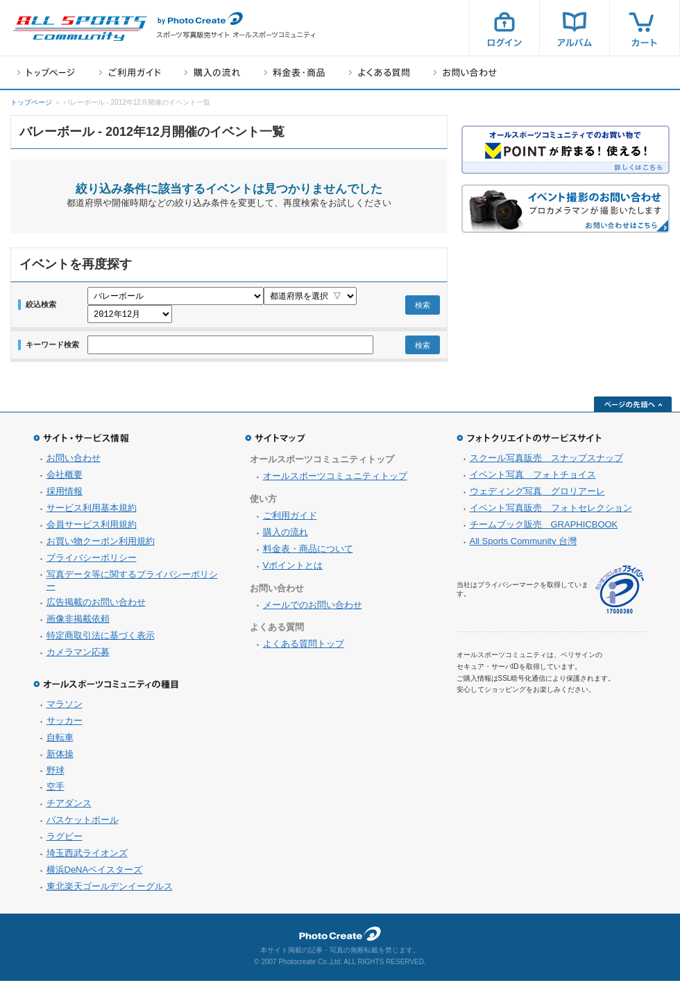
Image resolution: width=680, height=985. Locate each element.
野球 (55, 774)
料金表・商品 (294, 72)
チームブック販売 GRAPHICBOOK (544, 528)
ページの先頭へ (633, 408)
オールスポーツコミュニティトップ (335, 480)
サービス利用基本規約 (91, 512)
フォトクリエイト (340, 937)
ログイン (504, 27)
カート (644, 27)
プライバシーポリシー (91, 562)
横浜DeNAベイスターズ (94, 874)
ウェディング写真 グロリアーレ (537, 495)
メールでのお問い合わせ (312, 609)
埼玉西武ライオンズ (87, 857)
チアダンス (69, 807)
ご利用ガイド (130, 72)
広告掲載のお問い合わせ (96, 606)
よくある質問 (379, 72)
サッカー (64, 725)
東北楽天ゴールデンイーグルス (109, 890)
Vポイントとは (293, 569)
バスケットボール (82, 824)
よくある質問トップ (303, 648)
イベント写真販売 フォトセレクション (551, 512)
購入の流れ (212, 72)
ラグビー (64, 840)
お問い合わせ (465, 72)
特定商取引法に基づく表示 (100, 639)
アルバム (574, 27)
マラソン (64, 708)
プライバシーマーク (619, 593)
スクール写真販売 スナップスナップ (546, 462)
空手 (55, 790)
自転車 (60, 741)
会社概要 (64, 478)
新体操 (60, 758)
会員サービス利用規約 (91, 528)
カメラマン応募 (78, 656)
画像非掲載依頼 (78, 623)
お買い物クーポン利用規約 (100, 545)
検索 (422, 307)
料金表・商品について (308, 553)
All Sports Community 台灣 (523, 545)
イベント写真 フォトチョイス (533, 478)
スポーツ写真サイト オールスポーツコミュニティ (79, 28)
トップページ (46, 72)
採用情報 (64, 495)
